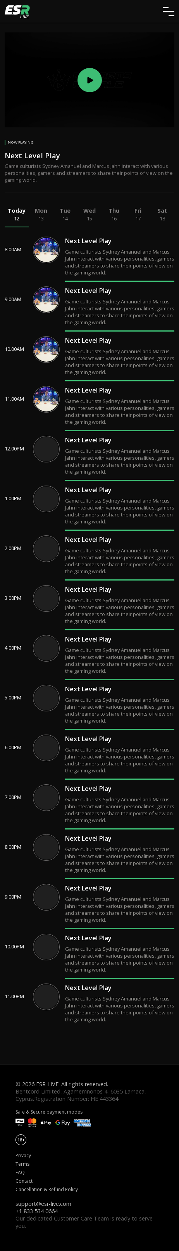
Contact (24, 1181)
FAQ (20, 1172)
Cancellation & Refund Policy (46, 1189)
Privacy (23, 1155)
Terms (22, 1164)
